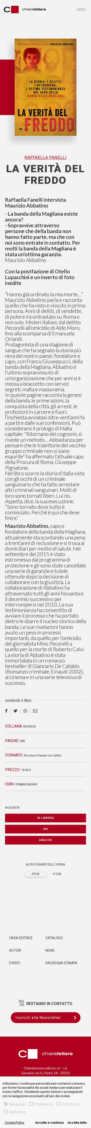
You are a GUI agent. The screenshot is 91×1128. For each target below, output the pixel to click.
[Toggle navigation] (81, 9)
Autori (15, 950)
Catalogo (54, 938)
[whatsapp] (25, 711)
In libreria (45, 817)
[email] (35, 711)
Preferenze (41, 1104)
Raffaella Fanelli (46, 157)
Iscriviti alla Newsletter (48, 1018)
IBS (45, 829)
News (50, 950)
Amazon (45, 840)
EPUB (35, 874)
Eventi (14, 963)
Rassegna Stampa (61, 963)
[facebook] (8, 711)
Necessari (15, 1104)
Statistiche (68, 1104)
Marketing (15, 1112)
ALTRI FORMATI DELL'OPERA (45, 864)
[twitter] (16, 711)
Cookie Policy (14, 1122)
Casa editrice (21, 938)
